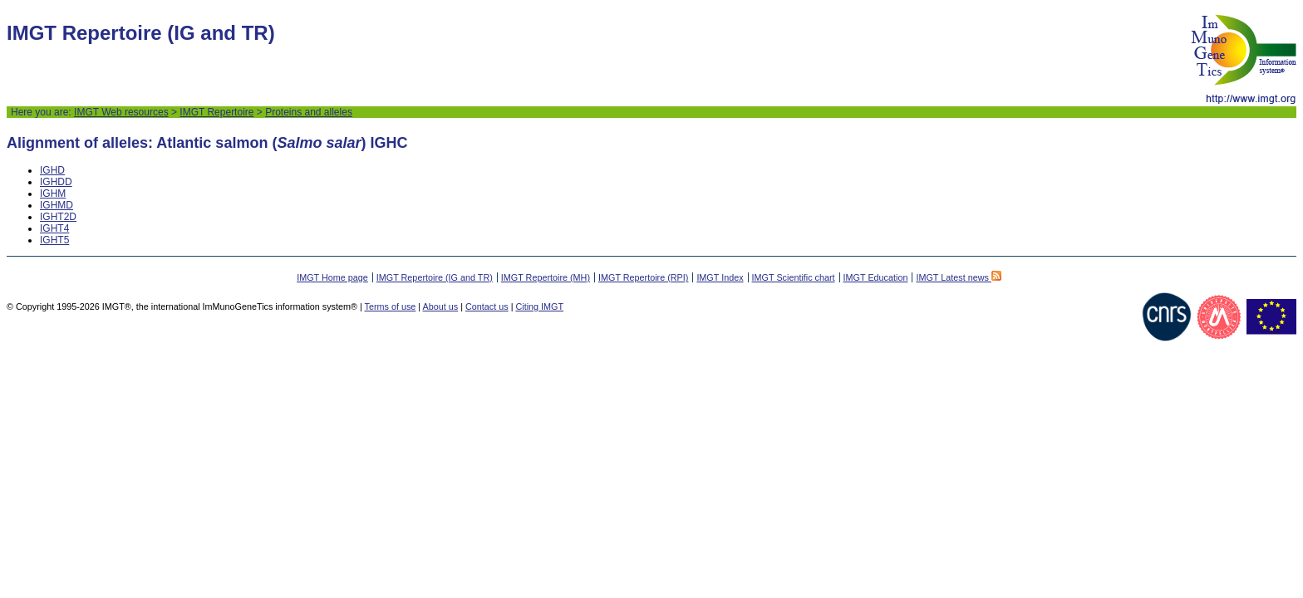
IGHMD (56, 205)
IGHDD (56, 182)
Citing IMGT (539, 306)
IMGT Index (719, 277)
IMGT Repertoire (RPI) (643, 277)
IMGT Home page (332, 277)
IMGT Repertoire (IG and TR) (434, 277)
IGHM (53, 193)
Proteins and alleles (308, 112)
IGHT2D (58, 217)
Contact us (487, 306)
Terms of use (390, 306)
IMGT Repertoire (216, 112)
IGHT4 (54, 228)
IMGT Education (875, 277)
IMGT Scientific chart (793, 277)
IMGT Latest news (958, 277)
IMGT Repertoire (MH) (545, 277)
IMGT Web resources (121, 112)
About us (441, 306)
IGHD (52, 170)
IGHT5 (54, 240)
